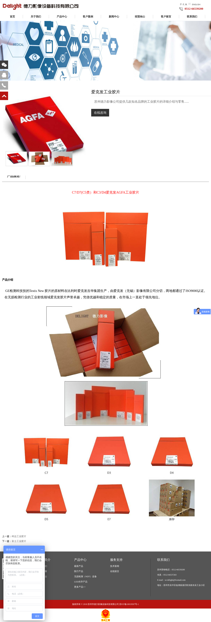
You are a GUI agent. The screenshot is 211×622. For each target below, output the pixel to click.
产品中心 (62, 16)
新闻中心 (114, 16)
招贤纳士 (140, 16)
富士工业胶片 (19, 541)
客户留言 (166, 16)
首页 (12, 16)
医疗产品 (78, 571)
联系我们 (192, 16)
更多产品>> (80, 587)
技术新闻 (114, 566)
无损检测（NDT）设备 (85, 576)
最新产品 (78, 566)
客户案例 (88, 16)
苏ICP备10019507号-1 (129, 604)
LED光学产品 (80, 581)
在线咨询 (100, 112)
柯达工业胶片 (19, 536)
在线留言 (114, 571)
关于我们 (36, 16)
